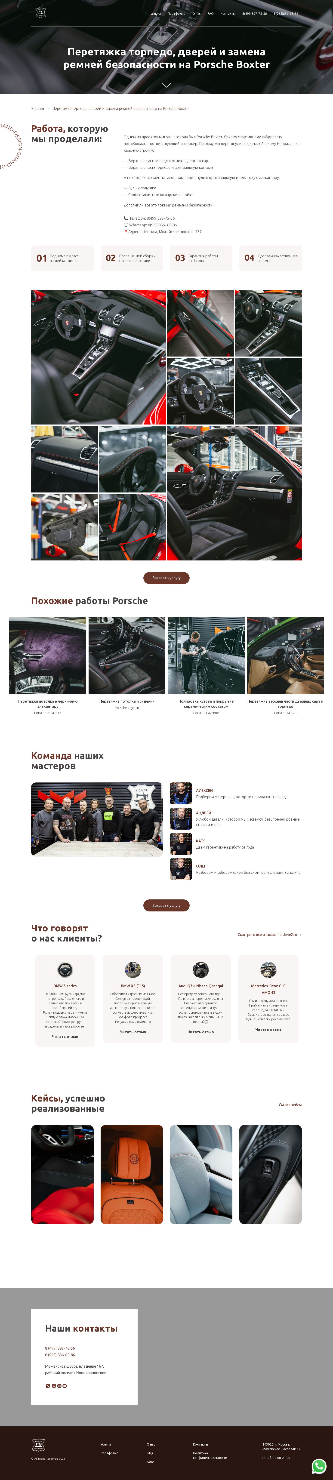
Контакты (228, 13)
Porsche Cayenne (206, 713)
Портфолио (176, 13)
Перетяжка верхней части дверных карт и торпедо (285, 703)
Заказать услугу (167, 578)
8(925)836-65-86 (286, 13)
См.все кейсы (290, 1105)
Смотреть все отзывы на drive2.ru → (270, 934)
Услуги (156, 14)
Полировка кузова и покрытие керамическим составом (206, 703)
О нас (196, 13)
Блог (150, 1462)
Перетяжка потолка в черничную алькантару (48, 703)
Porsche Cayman (127, 708)
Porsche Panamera (47, 713)
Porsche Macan (285, 713)
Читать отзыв (65, 1036)
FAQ (211, 13)
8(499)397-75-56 (254, 13)
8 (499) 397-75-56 (60, 1348)
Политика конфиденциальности (210, 1455)
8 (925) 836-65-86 (60, 1355)
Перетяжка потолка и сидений (126, 701)
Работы (37, 108)
